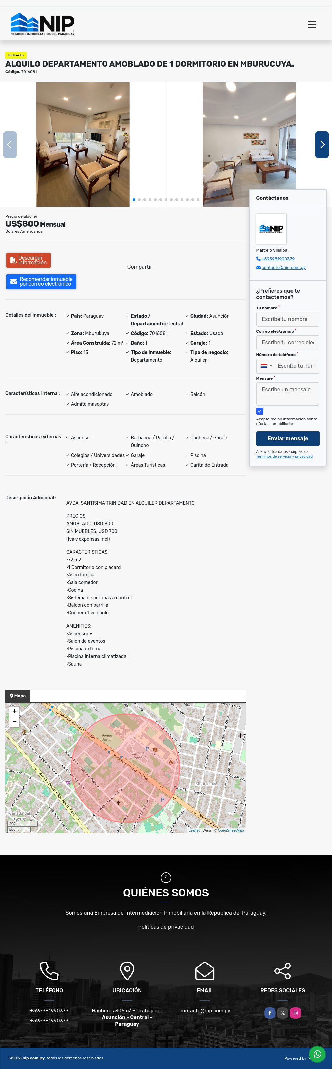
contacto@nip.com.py (284, 267)
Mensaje (265, 378)
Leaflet (194, 830)
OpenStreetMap (231, 830)
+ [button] (14, 712)
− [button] (14, 722)
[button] (134, 199)
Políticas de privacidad (166, 927)
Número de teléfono (277, 354)
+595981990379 (278, 258)
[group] (83, 144)
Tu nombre (268, 307)
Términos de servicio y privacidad (284, 456)
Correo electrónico (276, 331)
